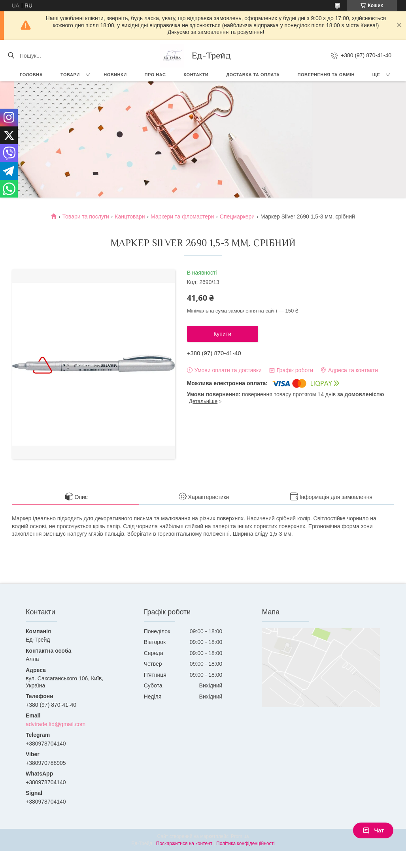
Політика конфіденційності (245, 843)
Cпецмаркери (237, 216)
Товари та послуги (85, 216)
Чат (373, 830)
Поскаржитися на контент (184, 843)
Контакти (195, 74)
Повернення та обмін (325, 74)
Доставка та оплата (252, 74)
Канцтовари (130, 216)
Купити (222, 334)
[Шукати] (11, 55)
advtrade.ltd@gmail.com (55, 724)
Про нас (155, 74)
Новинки (115, 74)
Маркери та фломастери (182, 216)
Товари (70, 74)
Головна (31, 74)
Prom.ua (240, 836)
